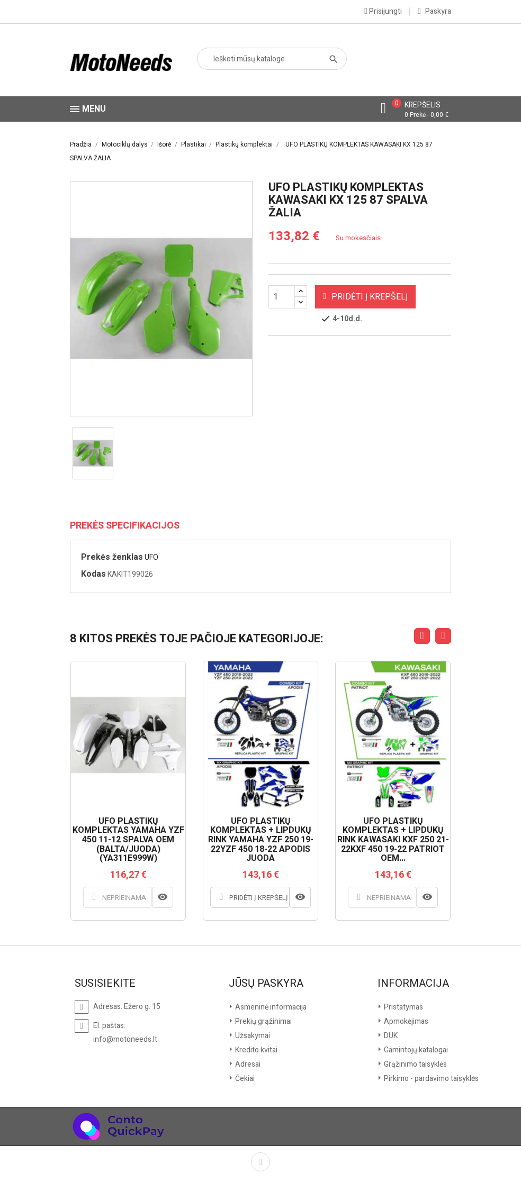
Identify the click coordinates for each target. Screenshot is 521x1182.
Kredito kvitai (255, 1050)
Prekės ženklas (112, 557)
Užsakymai (251, 1035)
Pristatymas (402, 1007)
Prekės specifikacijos (124, 526)
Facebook (260, 1161)
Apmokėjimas (405, 1021)
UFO (151, 557)
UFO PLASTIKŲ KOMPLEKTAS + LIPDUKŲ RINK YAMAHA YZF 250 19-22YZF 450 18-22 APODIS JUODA (260, 840)
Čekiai (244, 1078)
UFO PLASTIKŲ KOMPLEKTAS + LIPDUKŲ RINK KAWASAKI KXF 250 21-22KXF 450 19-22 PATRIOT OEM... (393, 840)
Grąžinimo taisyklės (414, 1064)
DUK (390, 1035)
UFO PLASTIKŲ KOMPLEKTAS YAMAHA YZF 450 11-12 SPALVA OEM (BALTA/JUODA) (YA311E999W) (128, 840)
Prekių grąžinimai (262, 1021)
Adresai (246, 1064)
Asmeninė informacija (270, 1007)
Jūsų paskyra (266, 983)
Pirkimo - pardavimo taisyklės (430, 1078)
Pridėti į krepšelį (365, 296)
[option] (93, 453)
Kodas (93, 574)
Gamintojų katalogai (415, 1050)
